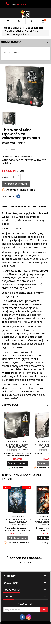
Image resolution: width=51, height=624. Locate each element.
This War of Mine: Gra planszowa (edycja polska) (17, 447)
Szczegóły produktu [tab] (23, 206)
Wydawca (8, 143)
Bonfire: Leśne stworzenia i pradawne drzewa (17, 520)
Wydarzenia (11, 52)
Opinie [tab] (42, 206)
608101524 (21, 4)
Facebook (26, 562)
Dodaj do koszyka (15, 183)
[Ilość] (13, 177)
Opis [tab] (4, 206)
